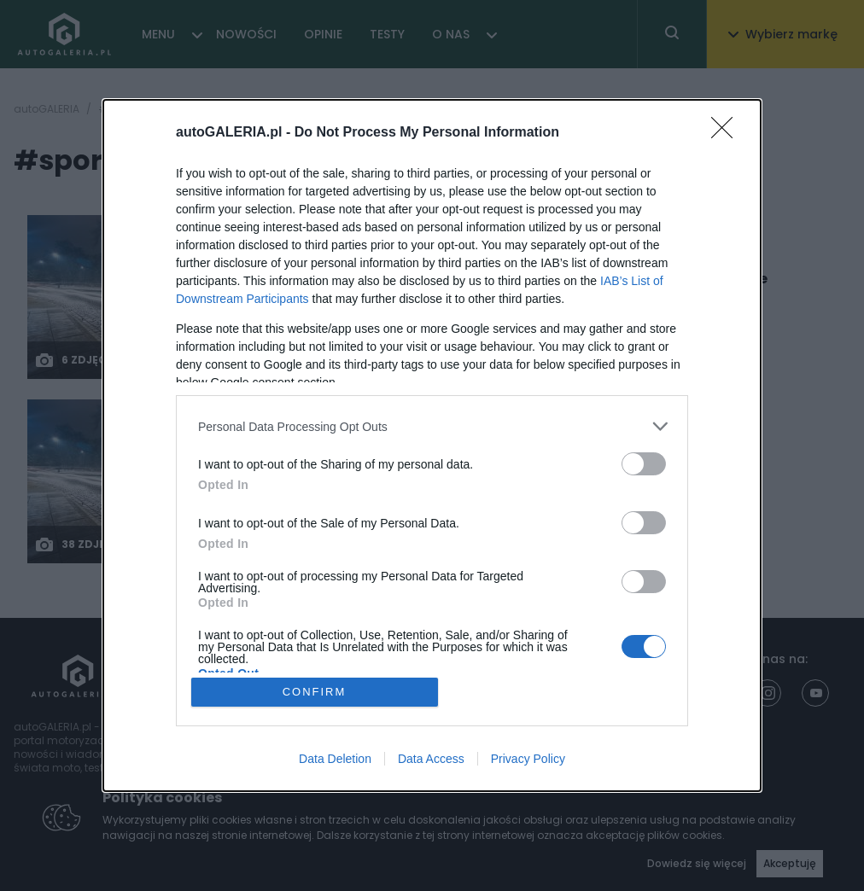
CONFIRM (315, 691)
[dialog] (432, 445)
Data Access (431, 759)
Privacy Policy (528, 759)
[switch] (644, 463)
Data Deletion (335, 759)
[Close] (727, 133)
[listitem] (432, 426)
